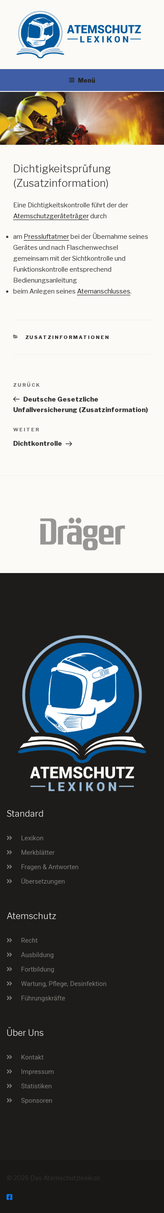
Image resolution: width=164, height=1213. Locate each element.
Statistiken (36, 1086)
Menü (82, 80)
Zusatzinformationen (67, 337)
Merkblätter (38, 852)
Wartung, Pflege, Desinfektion (64, 984)
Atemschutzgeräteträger (51, 216)
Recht (29, 940)
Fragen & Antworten (50, 867)
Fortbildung (37, 969)
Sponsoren (36, 1101)
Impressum (37, 1072)
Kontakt (32, 1057)
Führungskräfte (43, 998)
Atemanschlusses (103, 291)
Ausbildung (37, 955)
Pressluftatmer (46, 237)
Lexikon (32, 838)
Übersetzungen (43, 881)
